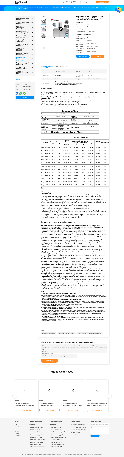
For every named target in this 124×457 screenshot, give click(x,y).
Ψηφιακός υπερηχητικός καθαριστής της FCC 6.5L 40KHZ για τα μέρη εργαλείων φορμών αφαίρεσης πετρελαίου (59, 430)
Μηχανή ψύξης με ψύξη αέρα (48, 333)
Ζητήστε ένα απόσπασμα (103, 2)
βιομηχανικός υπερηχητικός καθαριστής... (24, 28)
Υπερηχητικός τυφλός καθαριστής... (24, 44)
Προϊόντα (17, 426)
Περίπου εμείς (18, 429)
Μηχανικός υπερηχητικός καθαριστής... (24, 63)
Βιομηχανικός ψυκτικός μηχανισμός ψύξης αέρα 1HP (90, 333)
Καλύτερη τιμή (83, 56)
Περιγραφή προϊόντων (61, 66)
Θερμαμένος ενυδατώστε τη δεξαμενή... (24, 40)
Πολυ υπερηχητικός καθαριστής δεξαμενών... (24, 32)
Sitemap (17, 433)
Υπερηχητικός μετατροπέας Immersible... (24, 49)
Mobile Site (17, 435)
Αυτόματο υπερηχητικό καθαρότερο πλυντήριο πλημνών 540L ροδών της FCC (72, 405)
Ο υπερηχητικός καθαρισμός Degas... (24, 67)
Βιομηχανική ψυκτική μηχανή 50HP (66, 333)
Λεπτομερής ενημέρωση (47, 66)
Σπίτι (16, 424)
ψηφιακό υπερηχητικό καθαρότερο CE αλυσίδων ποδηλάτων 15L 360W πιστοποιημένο (57, 445)
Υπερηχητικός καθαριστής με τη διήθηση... (24, 36)
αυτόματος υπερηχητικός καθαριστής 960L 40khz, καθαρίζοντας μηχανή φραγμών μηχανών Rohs (38, 445)
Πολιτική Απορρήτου (20, 437)
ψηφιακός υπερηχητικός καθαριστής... (24, 23)
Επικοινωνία (25, 97)
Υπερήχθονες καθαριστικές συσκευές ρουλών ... (24, 72)
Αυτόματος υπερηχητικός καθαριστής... (24, 19)
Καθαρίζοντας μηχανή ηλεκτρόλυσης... (24, 54)
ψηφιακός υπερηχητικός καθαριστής (56, 423)
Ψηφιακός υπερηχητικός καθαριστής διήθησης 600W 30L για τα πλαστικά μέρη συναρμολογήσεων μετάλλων (59, 437)
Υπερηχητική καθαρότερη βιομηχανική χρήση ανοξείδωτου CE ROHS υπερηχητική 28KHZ (36, 430)
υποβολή (49, 361)
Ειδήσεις (17, 431)
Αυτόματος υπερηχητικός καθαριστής (35, 423)
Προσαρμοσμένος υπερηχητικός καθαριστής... (24, 59)
